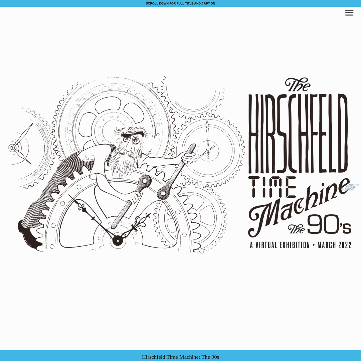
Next (350, 187)
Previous (11, 187)
